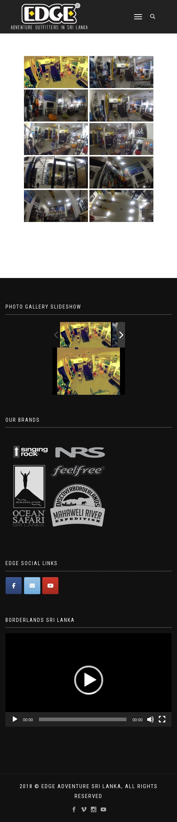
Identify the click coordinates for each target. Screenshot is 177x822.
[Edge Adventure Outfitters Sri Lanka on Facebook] (13, 585)
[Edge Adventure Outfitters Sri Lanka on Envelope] (32, 585)
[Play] (15, 719)
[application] (88, 680)
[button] (88, 680)
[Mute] (150, 719)
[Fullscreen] (162, 719)
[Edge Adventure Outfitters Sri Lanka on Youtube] (50, 585)
